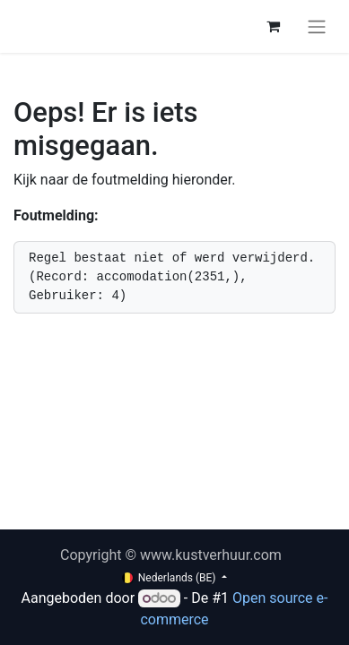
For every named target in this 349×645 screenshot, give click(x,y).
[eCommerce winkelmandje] (273, 26)
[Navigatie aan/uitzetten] (317, 26)
